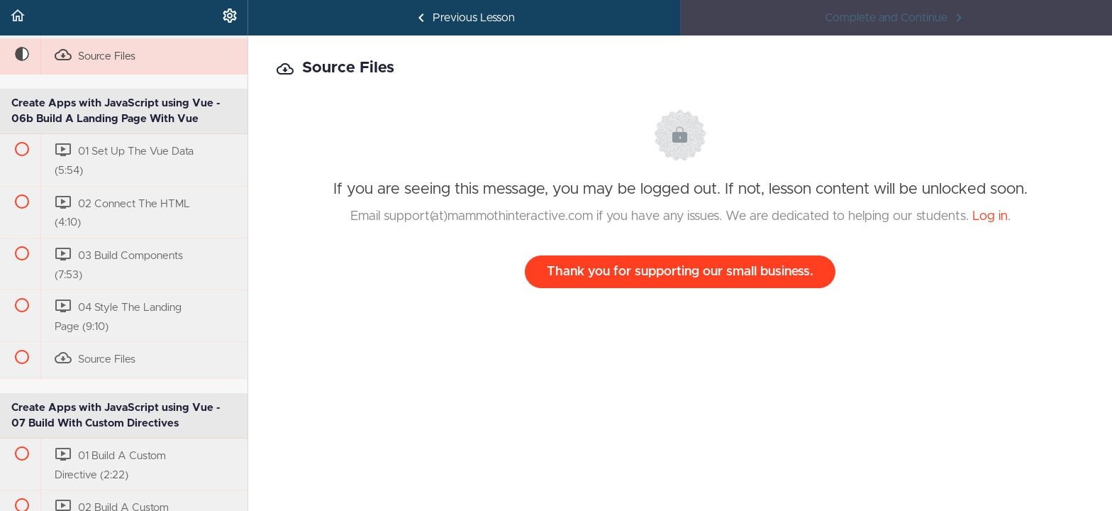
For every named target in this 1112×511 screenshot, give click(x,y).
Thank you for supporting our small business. (680, 271)
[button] (17, 17)
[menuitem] (230, 17)
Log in (990, 216)
